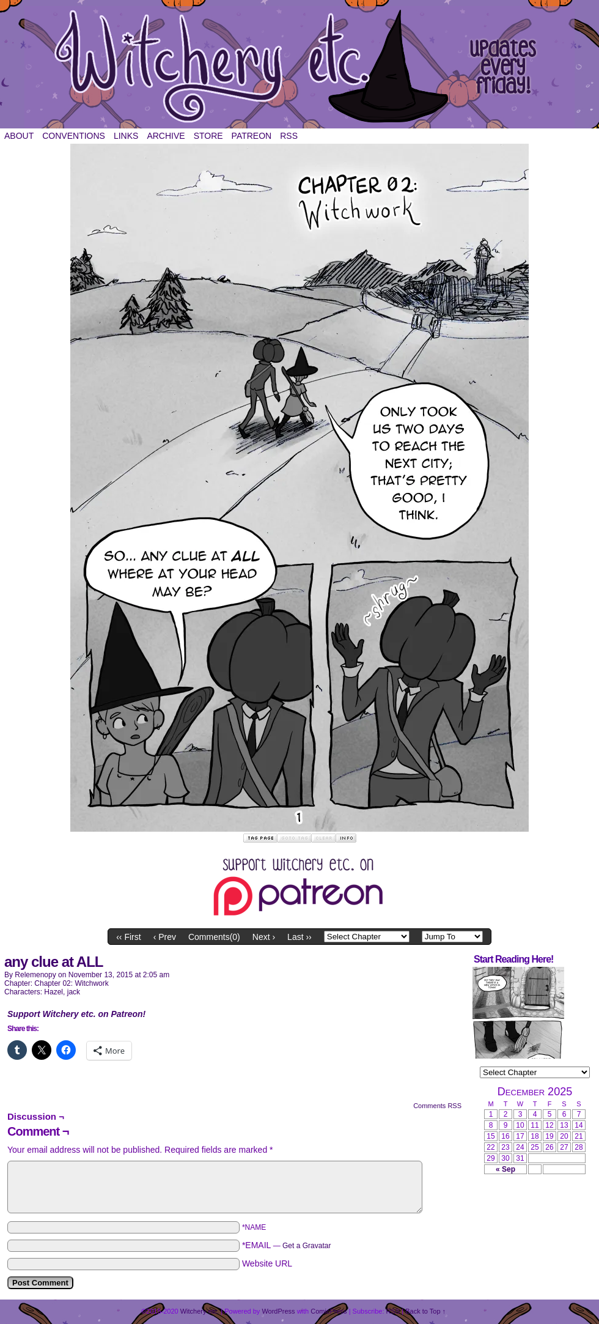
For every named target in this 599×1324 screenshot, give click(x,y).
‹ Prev (164, 937)
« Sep (505, 1169)
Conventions (73, 136)
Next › (263, 937)
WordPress (278, 1311)
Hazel (53, 992)
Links (126, 136)
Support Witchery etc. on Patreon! (76, 1014)
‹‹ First (128, 937)
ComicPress (329, 1311)
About (19, 136)
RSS (289, 136)
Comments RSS (437, 1105)
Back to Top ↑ (425, 1311)
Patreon (252, 136)
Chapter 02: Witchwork (71, 983)
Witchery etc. (299, 67)
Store (208, 136)
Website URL (267, 1263)
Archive (166, 136)
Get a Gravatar (306, 1245)
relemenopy (35, 975)
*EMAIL (286, 1245)
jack (73, 992)
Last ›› (299, 937)
